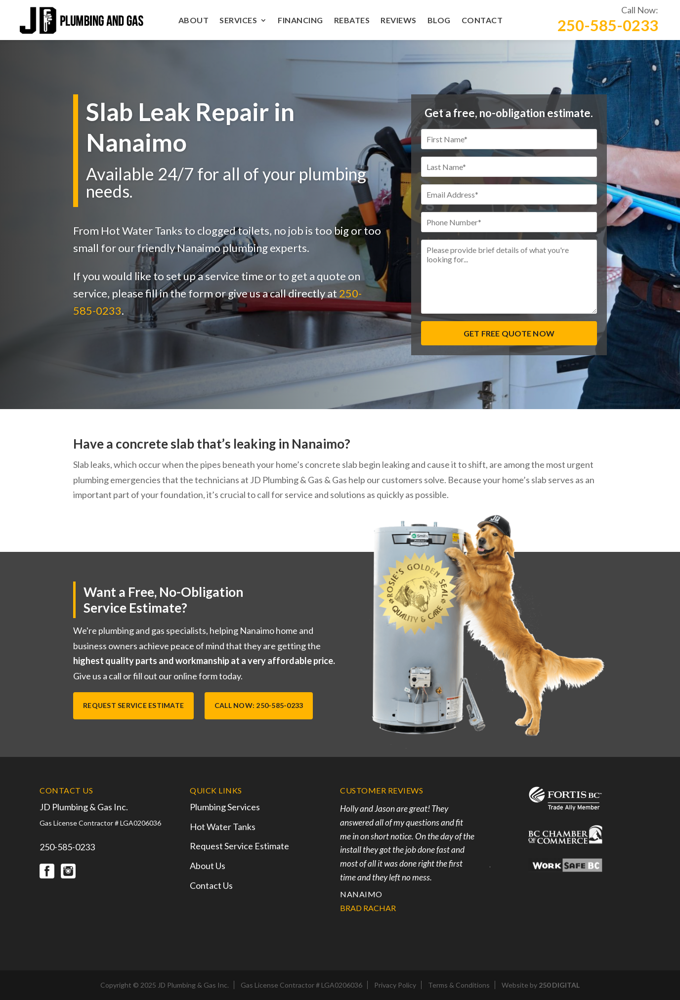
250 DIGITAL (559, 984)
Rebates (352, 21)
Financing (300, 21)
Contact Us (211, 884)
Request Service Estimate (133, 705)
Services (238, 21)
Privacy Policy (395, 984)
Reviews (399, 21)
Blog (439, 21)
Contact (482, 21)
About (193, 21)
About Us (207, 865)
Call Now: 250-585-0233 (259, 705)
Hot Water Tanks (222, 826)
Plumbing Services (225, 806)
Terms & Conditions (459, 984)
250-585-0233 (607, 25)
